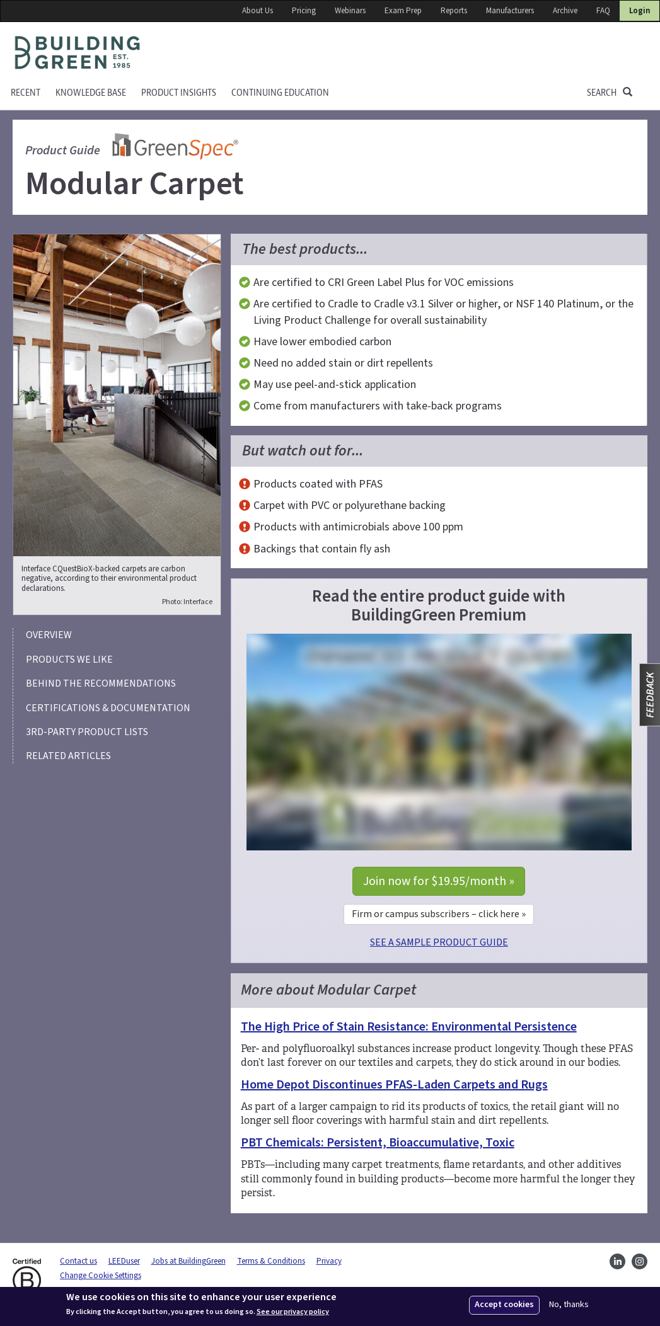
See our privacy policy (293, 1312)
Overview (49, 635)
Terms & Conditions (271, 1261)
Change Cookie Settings (100, 1275)
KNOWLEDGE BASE (90, 93)
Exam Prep (403, 10)
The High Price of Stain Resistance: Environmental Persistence (409, 1027)
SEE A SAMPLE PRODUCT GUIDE (439, 942)
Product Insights (178, 93)
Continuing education (280, 93)
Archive (565, 10)
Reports (454, 10)
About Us (257, 10)
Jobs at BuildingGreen (188, 1261)
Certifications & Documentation (108, 708)
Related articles (68, 756)
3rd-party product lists (87, 732)
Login (639, 10)
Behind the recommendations (101, 683)
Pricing (304, 10)
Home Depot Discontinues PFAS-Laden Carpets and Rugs (394, 1085)
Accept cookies (504, 1304)
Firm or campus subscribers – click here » (439, 914)
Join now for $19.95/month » (438, 881)
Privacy (329, 1261)
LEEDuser (124, 1261)
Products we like (69, 659)
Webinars (350, 10)
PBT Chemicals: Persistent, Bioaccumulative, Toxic (377, 1143)
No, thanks (569, 1305)
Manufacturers (510, 10)
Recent (25, 93)
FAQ (603, 10)
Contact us (78, 1261)
